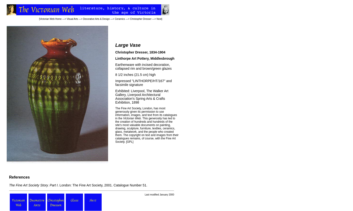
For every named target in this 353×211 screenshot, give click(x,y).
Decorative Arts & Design (96, 19)
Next (159, 19)
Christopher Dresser (140, 19)
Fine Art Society (130, 108)
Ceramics (120, 19)
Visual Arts (72, 19)
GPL (129, 141)
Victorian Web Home (50, 19)
